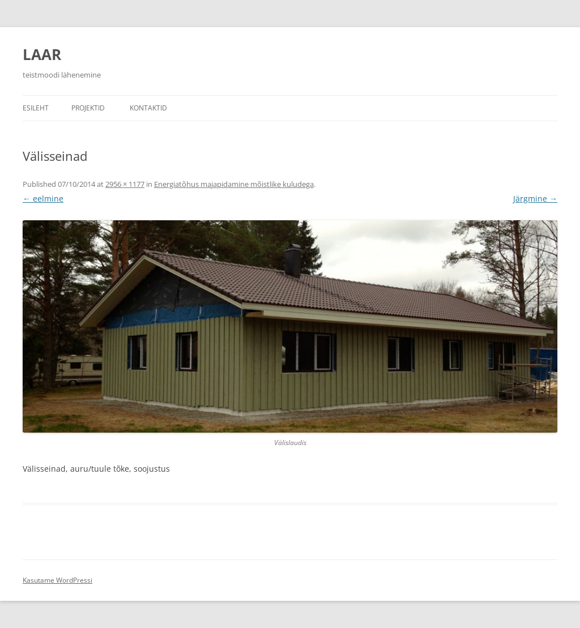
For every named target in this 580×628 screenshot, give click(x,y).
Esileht (36, 108)
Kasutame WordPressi (57, 580)
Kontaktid (148, 108)
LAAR (42, 54)
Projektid (88, 108)
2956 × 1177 (124, 184)
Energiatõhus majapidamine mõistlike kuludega (234, 184)
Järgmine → (535, 198)
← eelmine (43, 198)
